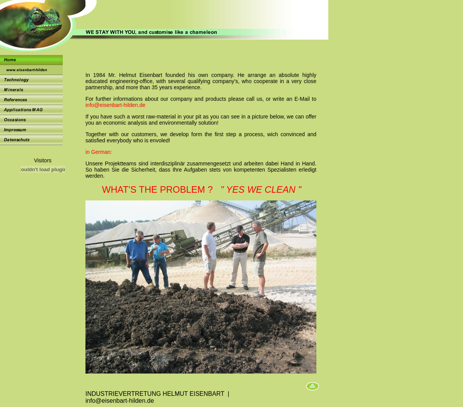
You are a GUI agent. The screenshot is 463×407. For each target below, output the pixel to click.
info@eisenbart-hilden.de (115, 105)
